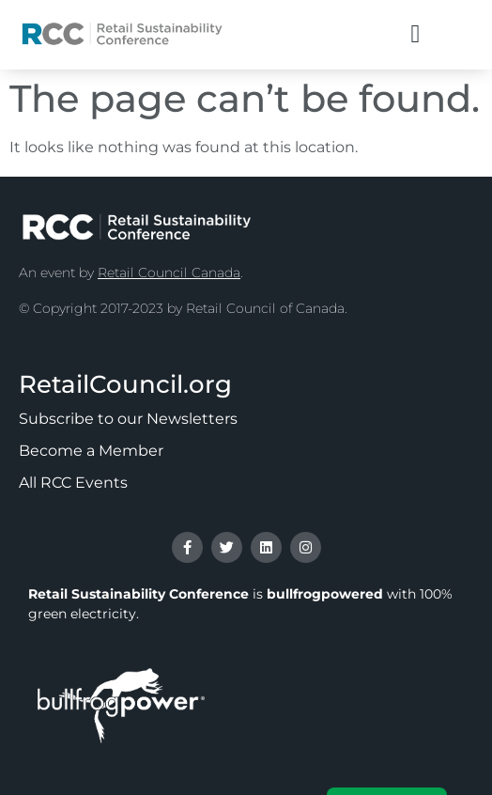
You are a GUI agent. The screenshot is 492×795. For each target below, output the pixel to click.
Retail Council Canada (169, 272)
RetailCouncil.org (125, 384)
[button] (415, 34)
